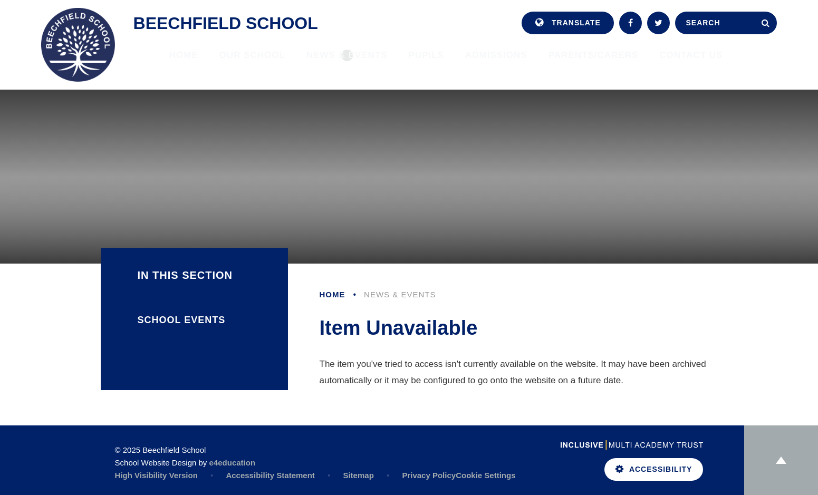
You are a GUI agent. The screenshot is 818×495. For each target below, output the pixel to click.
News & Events (400, 294)
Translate (568, 23)
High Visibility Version (156, 475)
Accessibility (653, 469)
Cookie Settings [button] (485, 475)
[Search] (765, 23)
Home (332, 294)
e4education (232, 462)
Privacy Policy (429, 475)
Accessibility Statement (270, 475)
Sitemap (358, 475)
